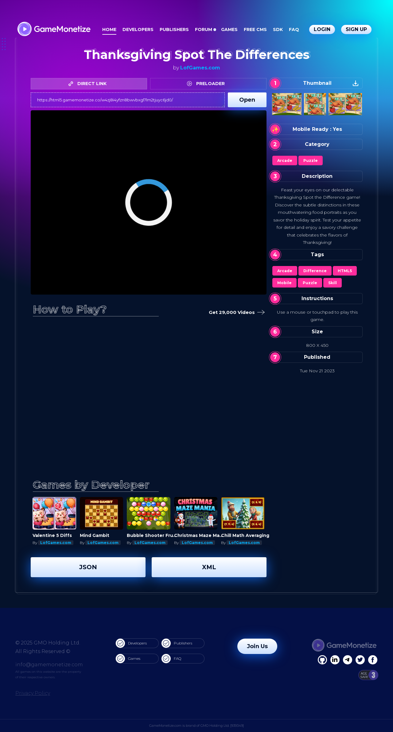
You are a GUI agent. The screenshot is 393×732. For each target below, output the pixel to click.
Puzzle (310, 160)
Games (229, 29)
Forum (203, 29)
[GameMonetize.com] (53, 30)
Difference (315, 270)
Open (247, 99)
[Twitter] (360, 659)
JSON (88, 567)
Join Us (257, 646)
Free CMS (255, 29)
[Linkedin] (347, 659)
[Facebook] (322, 659)
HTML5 (345, 270)
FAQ (294, 29)
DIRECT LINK (89, 83)
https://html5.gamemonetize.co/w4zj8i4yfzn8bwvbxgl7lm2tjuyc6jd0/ (128, 99)
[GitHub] (372, 659)
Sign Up (356, 29)
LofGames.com (200, 68)
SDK (278, 29)
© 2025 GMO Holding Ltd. (47, 643)
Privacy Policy (32, 693)
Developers (138, 29)
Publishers (174, 29)
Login (322, 29)
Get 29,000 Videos (235, 312)
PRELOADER (207, 83)
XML (209, 567)
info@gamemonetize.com (49, 664)
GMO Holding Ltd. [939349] (222, 725)
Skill (332, 282)
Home (109, 29)
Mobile (284, 282)
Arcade (284, 160)
